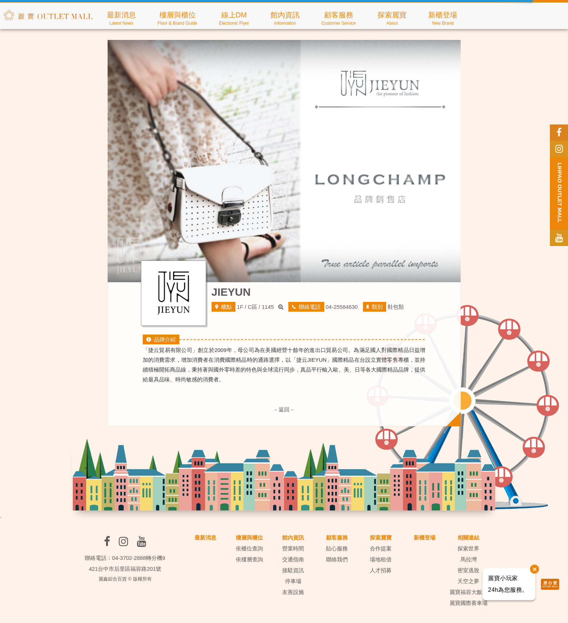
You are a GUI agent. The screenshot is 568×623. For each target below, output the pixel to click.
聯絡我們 (337, 559)
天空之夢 (468, 581)
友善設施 (293, 592)
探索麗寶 (381, 537)
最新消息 (205, 537)
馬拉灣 (468, 559)
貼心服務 (337, 548)
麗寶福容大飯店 (469, 592)
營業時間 (293, 548)
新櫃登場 (424, 537)
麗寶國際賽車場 (469, 603)
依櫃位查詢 (249, 548)
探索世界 (468, 548)
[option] (284, 161)
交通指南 (293, 559)
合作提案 (381, 548)
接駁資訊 (293, 570)
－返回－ (284, 409)
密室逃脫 (468, 570)
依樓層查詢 (249, 559)
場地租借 (381, 559)
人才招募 (381, 570)
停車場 (293, 581)
